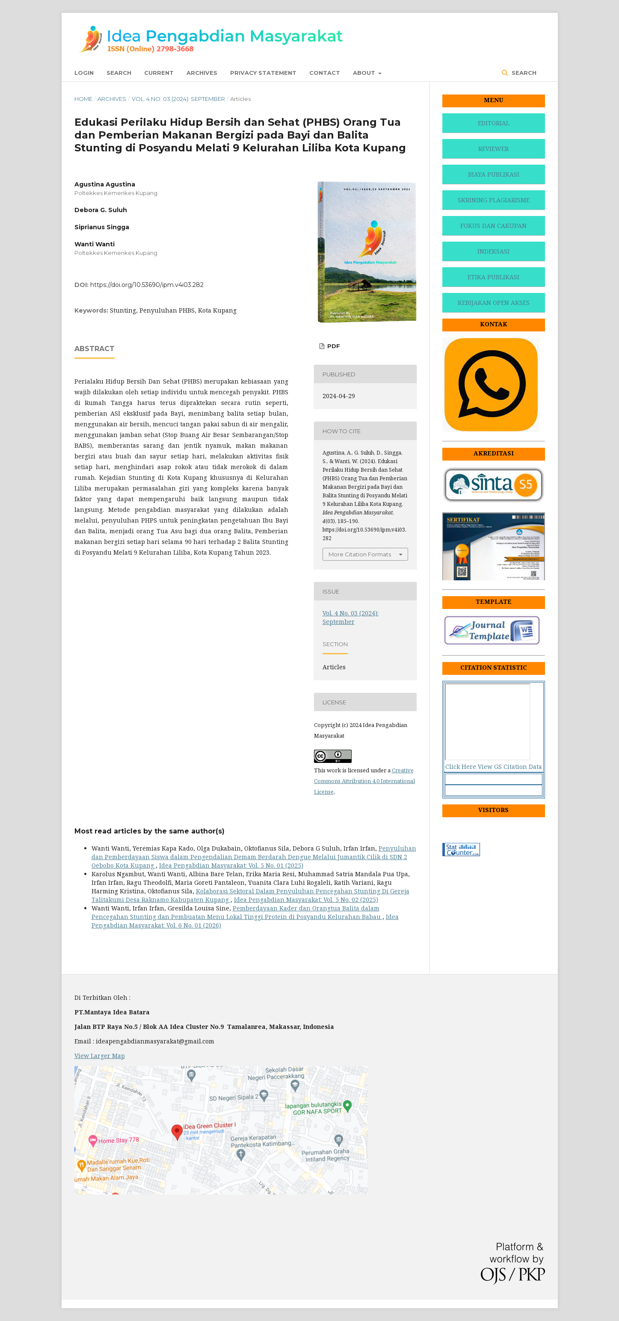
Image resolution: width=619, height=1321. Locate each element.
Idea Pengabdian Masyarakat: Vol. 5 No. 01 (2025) (231, 865)
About (365, 72)
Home (83, 98)
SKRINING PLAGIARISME (494, 200)
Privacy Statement (263, 72)
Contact (324, 72)
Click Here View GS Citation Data (493, 766)
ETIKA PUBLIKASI (493, 277)
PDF (333, 346)
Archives (202, 72)
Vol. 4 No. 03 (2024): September (178, 98)
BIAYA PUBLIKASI (493, 174)
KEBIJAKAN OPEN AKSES (494, 302)
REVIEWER (493, 149)
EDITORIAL (493, 123)
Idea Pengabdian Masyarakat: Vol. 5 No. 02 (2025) (306, 899)
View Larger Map (99, 1056)
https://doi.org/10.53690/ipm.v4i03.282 (147, 285)
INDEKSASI (493, 251)
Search (119, 72)
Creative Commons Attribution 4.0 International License (364, 780)
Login (84, 72)
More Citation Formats (360, 554)
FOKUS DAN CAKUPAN (493, 226)
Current (159, 72)
